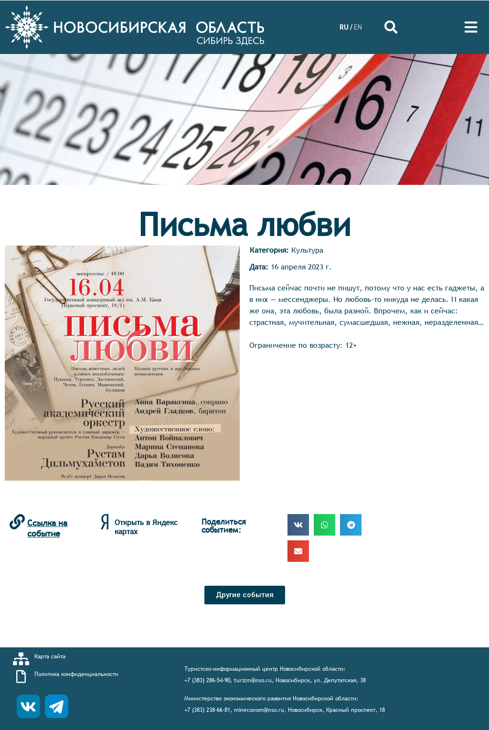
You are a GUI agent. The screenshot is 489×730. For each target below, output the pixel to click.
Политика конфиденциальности (76, 674)
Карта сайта (49, 656)
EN (358, 27)
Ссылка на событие (47, 528)
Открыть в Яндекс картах (146, 527)
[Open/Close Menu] (471, 27)
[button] (244, 595)
